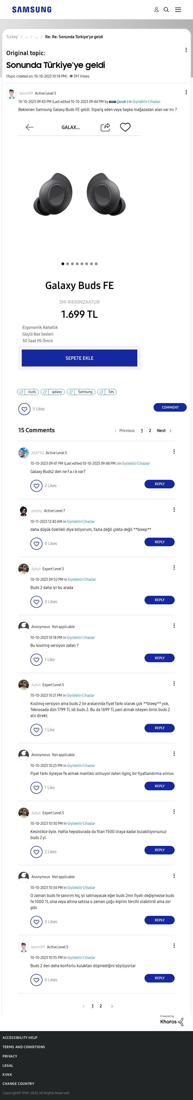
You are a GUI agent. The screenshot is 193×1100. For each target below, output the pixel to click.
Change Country (18, 1084)
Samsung (85, 392)
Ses (111, 392)
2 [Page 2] (150, 430)
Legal (8, 1066)
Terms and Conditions (24, 1047)
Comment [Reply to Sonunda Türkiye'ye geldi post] (170, 407)
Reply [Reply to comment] (160, 484)
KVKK (7, 1075)
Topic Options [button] (178, 50)
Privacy (10, 1056)
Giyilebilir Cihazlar (146, 102)
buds (32, 392)
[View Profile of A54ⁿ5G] (37, 453)
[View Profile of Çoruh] (121, 102)
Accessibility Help (20, 1038)
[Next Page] (164, 430)
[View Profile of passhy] (36, 511)
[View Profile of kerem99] (26, 93)
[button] (178, 92)
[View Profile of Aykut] (35, 569)
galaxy (57, 392)
